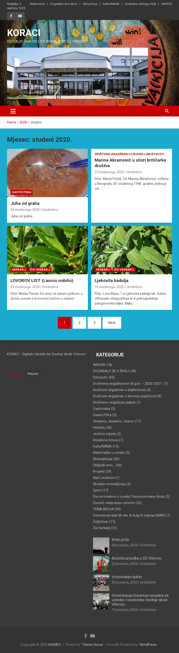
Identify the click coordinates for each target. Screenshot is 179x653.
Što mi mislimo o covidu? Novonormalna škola (129, 496)
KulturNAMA (111, 4)
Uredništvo (50, 210)
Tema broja (90, 4)
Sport (97, 490)
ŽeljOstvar (100, 522)
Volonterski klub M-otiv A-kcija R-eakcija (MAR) (129, 515)
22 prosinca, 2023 (125, 564)
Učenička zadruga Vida (140, 4)
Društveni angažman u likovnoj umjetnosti (129, 154)
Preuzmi (33, 373)
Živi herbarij (40, 269)
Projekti (98, 471)
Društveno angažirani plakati (114, 402)
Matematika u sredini (109, 453)
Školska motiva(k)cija (109, 484)
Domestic (100, 377)
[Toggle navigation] (13, 111)
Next (111, 323)
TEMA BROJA (103, 509)
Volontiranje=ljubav (127, 577)
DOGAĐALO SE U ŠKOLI (111, 371)
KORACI (24, 32)
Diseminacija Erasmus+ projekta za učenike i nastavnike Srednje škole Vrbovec (140, 600)
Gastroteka (21, 192)
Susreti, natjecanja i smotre (114, 503)
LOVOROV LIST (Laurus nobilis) (41, 280)
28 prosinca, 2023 (125, 545)
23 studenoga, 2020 (109, 172)
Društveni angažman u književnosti (119, 390)
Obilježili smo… (104, 465)
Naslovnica (37, 4)
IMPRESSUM (15, 373)
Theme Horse (92, 645)
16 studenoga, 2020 (109, 287)
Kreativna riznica (105, 440)
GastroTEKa (102, 415)
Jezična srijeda (104, 434)
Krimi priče (120, 539)
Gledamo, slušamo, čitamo (113, 421)
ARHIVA (166, 4)
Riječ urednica (103, 478)
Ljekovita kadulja (111, 280)
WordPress (148, 645)
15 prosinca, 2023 (125, 610)
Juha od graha (24, 203)
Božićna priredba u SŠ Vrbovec (137, 558)
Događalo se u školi (63, 4)
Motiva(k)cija (102, 459)
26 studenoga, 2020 (25, 210)
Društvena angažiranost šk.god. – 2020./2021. (127, 383)
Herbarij (19, 269)
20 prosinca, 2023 (125, 582)
